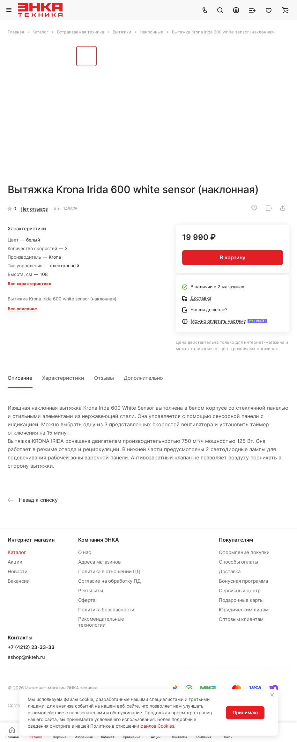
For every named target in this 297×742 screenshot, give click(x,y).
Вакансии (19, 581)
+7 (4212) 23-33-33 (31, 647)
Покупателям (236, 540)
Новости (17, 571)
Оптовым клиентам (241, 619)
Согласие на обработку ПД (109, 581)
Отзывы (104, 378)
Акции (15, 562)
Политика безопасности (106, 610)
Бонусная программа (243, 581)
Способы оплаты (238, 562)
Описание (20, 378)
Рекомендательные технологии (101, 622)
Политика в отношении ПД (109, 571)
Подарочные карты (241, 600)
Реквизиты (90, 590)
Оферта (86, 600)
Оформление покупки (244, 552)
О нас (84, 552)
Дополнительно (143, 378)
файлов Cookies (157, 726)
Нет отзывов (34, 209)
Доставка (230, 571)
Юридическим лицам (244, 610)
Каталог (17, 552)
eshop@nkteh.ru (26, 657)
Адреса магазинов (99, 562)
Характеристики (63, 378)
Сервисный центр (240, 590)
